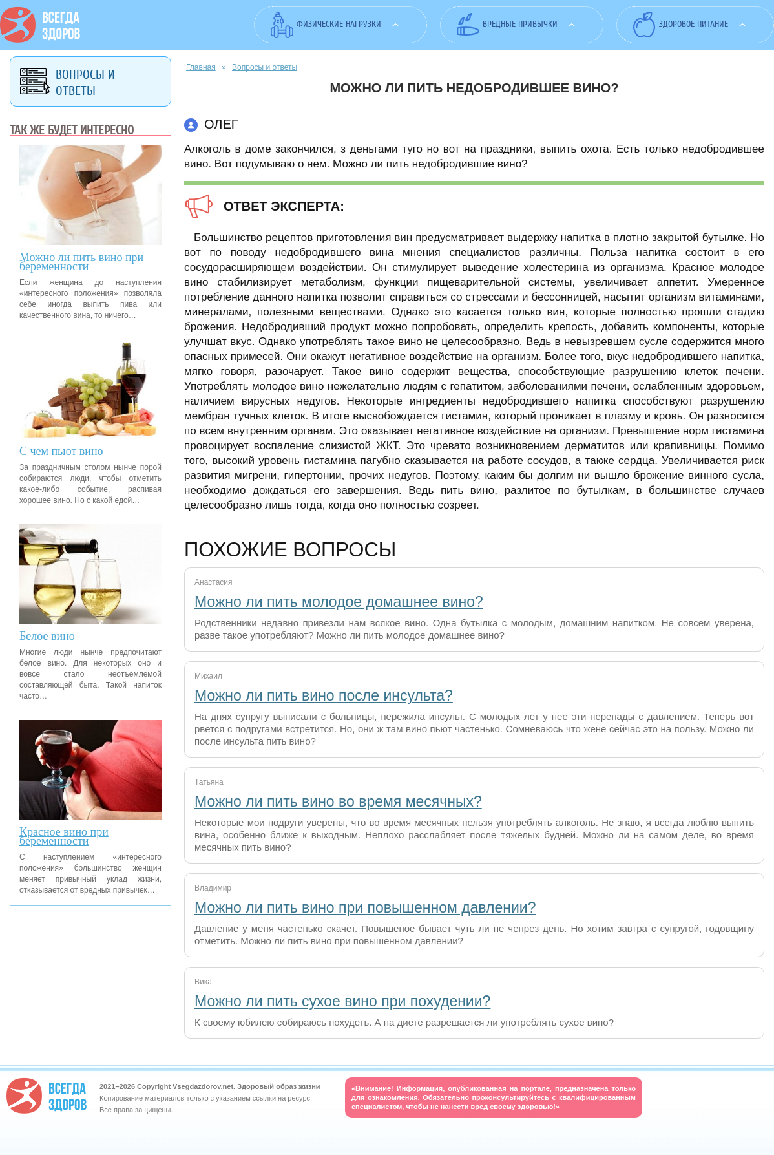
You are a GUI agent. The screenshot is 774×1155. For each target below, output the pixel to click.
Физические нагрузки (339, 24)
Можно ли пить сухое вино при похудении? (342, 1001)
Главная (201, 67)
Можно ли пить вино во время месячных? (338, 801)
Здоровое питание (693, 24)
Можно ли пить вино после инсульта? (323, 695)
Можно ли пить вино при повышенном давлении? (365, 907)
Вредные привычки (520, 24)
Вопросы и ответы (264, 67)
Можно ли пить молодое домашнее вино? (338, 601)
